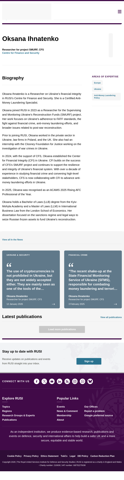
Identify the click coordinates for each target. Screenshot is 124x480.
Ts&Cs (64, 472)
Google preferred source (96, 431)
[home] (26, 11)
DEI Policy (81, 472)
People (5, 26)
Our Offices (89, 422)
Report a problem (92, 427)
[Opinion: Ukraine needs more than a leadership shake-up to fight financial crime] (93, 291)
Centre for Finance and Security (19, 60)
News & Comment (64, 427)
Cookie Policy (17, 472)
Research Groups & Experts (16, 431)
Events (59, 422)
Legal (72, 472)
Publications (8, 435)
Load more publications (62, 341)
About (58, 435)
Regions (6, 427)
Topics (5, 422)
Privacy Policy (33, 472)
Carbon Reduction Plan (99, 472)
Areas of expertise (103, 84)
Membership (61, 431)
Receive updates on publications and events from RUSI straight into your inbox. (23, 375)
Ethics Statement (50, 472)
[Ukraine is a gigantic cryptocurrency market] (31, 291)
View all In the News (11, 251)
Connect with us (14, 397)
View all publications (112, 329)
